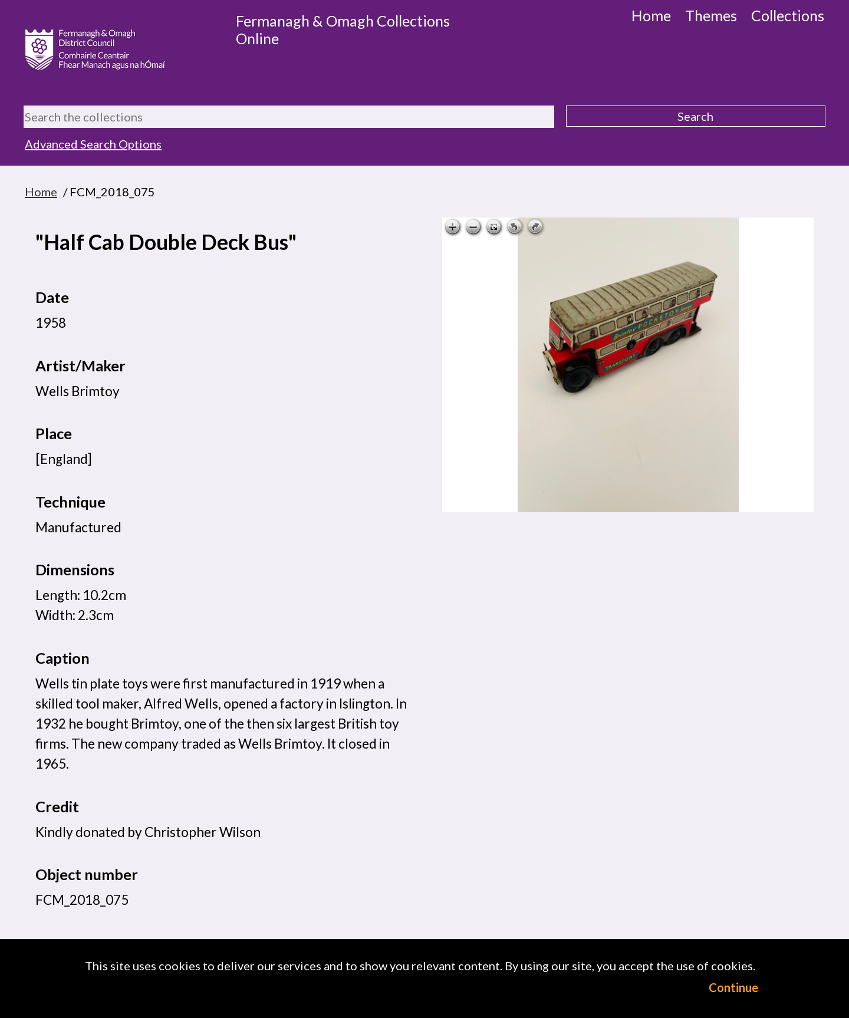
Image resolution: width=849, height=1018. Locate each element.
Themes (711, 15)
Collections (787, 15)
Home (651, 15)
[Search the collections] (289, 117)
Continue (733, 987)
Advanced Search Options (93, 144)
